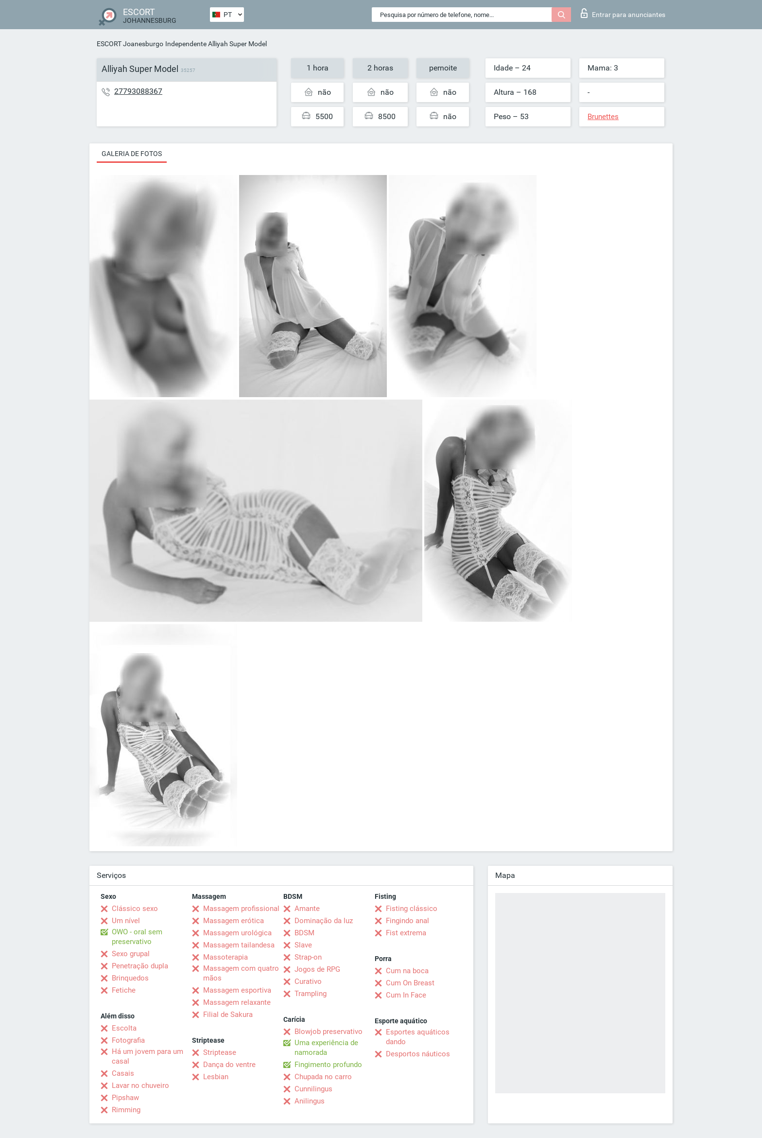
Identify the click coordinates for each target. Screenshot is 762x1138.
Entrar (623, 13)
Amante (307, 908)
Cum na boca (407, 970)
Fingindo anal (407, 920)
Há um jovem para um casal (147, 1056)
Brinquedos (130, 978)
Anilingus (309, 1101)
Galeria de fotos (132, 154)
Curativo (308, 981)
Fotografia (128, 1040)
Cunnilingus (313, 1089)
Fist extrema (406, 932)
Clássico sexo (135, 908)
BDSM (304, 932)
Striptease (219, 1052)
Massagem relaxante (237, 1002)
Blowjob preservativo (328, 1031)
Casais (123, 1073)
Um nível (126, 920)
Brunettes (603, 116)
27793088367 (138, 91)
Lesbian (215, 1076)
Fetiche (124, 990)
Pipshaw (125, 1097)
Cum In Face (406, 995)
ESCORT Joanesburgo (130, 44)
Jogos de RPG (317, 969)
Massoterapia (225, 957)
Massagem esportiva (237, 990)
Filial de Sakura (228, 1014)
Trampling (310, 993)
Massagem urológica (237, 932)
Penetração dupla (140, 966)
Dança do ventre (229, 1064)
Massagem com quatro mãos (241, 973)
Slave (303, 945)
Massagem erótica (233, 920)
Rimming (126, 1109)
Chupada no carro (323, 1076)
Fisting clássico (411, 908)
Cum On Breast (410, 983)
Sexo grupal (131, 953)
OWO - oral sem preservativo (137, 937)
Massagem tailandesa (239, 945)
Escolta (124, 1028)
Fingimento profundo (328, 1064)
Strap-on (308, 957)
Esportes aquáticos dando (418, 1037)
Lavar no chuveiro (140, 1085)
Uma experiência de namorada (326, 1047)
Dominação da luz (323, 920)
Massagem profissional (241, 908)
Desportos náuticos (418, 1054)
